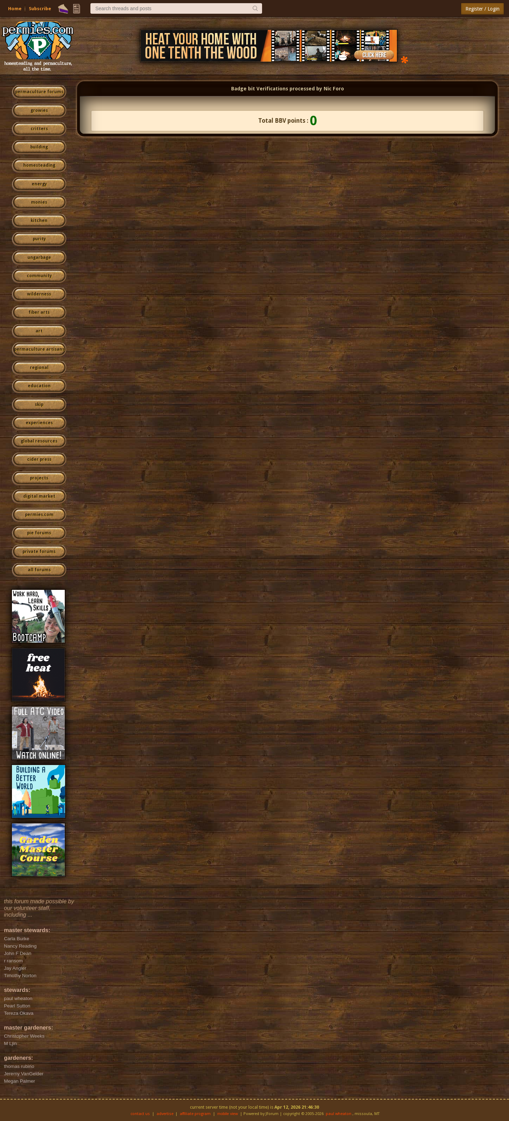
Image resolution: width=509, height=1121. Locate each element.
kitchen (39, 220)
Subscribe (40, 8)
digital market (39, 496)
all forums (39, 569)
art (39, 331)
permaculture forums (39, 91)
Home (14, 8)
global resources (39, 441)
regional (39, 367)
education (39, 385)
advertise (165, 1114)
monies (39, 202)
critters (39, 128)
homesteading (39, 165)
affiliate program (195, 1114)
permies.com (39, 514)
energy (39, 183)
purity (39, 238)
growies (39, 110)
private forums (39, 551)
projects (39, 478)
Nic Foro (334, 88)
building (39, 147)
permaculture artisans (39, 349)
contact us (140, 1114)
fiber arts (39, 312)
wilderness (39, 294)
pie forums (39, 532)
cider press (39, 459)
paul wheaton (338, 1114)
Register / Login (482, 9)
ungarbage (39, 257)
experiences (39, 422)
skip (39, 404)
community (39, 275)
